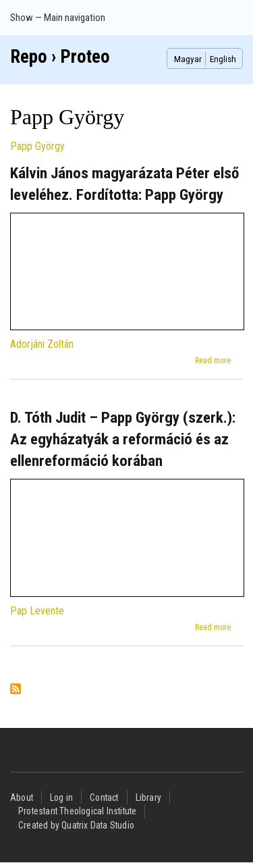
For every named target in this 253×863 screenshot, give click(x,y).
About (21, 797)
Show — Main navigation (57, 17)
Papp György (37, 146)
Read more (213, 360)
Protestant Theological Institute (77, 811)
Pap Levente (37, 610)
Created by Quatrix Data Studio (76, 825)
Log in (61, 797)
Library (148, 797)
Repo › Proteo (60, 57)
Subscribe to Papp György (15, 689)
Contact (104, 797)
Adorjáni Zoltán (42, 344)
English (223, 58)
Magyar (188, 58)
